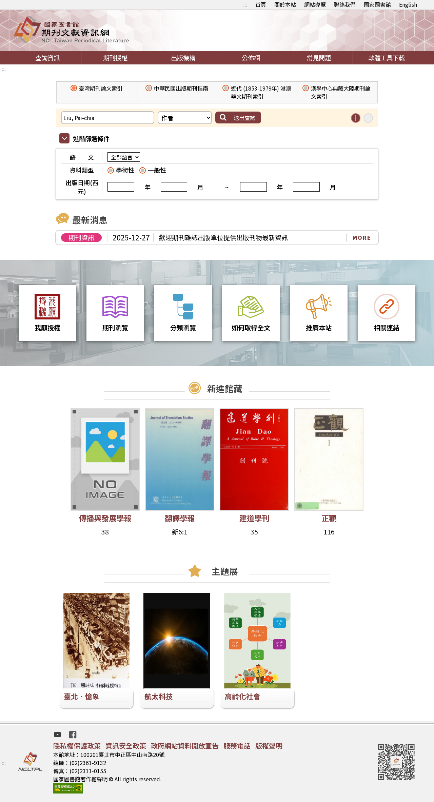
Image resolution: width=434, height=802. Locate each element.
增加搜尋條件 (355, 118)
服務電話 (237, 745)
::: (245, 4)
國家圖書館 (377, 4)
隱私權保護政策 (77, 745)
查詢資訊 (47, 57)
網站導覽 (315, 4)
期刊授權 (115, 57)
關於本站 (285, 4)
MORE (362, 237)
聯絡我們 (345, 4)
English (408, 4)
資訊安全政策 (125, 745)
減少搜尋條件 (368, 118)
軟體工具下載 (386, 57)
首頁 (260, 4)
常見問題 (319, 57)
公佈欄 (251, 57)
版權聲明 (268, 745)
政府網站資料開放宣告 (185, 745)
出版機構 (183, 57)
